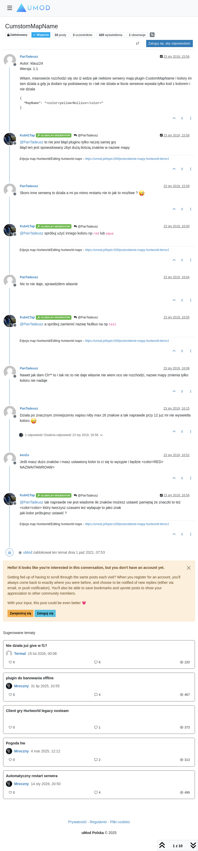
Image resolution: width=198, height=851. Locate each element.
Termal (20, 653)
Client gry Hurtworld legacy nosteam (37, 711)
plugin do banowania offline (30, 678)
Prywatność (77, 822)
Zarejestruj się (20, 613)
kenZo (24, 455)
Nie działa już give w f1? (26, 646)
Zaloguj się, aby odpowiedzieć (169, 43)
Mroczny (21, 686)
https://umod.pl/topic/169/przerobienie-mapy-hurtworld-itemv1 (127, 159)
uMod (27, 552)
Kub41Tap (27, 135)
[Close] (189, 568)
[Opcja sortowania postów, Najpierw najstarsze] (137, 43)
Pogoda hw (15, 743)
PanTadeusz (29, 56)
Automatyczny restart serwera (31, 776)
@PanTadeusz (86, 135)
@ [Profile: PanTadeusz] (31, 142)
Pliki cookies (120, 822)
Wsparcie (41, 35)
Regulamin (98, 822)
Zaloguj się (45, 613)
